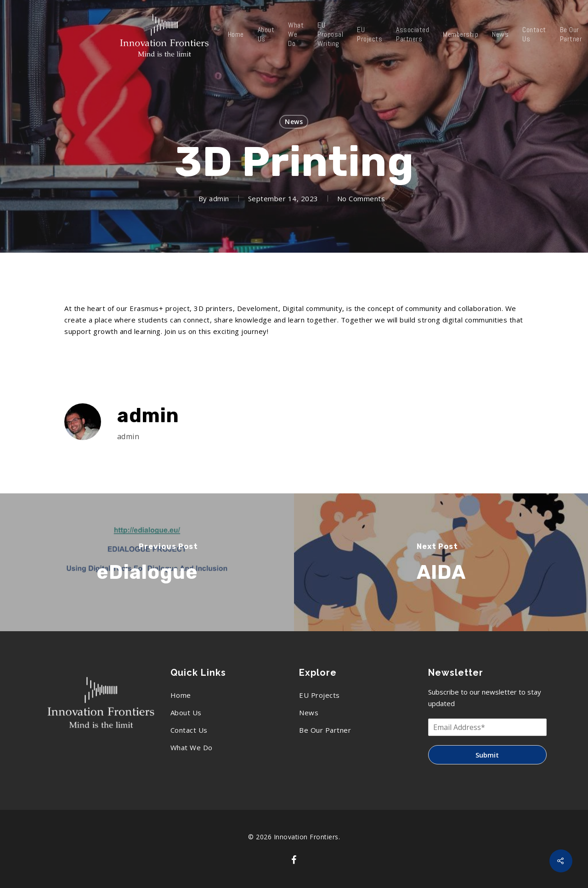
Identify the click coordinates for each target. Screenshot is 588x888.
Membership (460, 34)
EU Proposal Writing (330, 34)
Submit (487, 754)
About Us (266, 34)
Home (236, 34)
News (500, 34)
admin (219, 198)
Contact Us (534, 34)
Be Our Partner (325, 730)
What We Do (296, 34)
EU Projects (369, 34)
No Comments (361, 198)
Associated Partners (412, 34)
